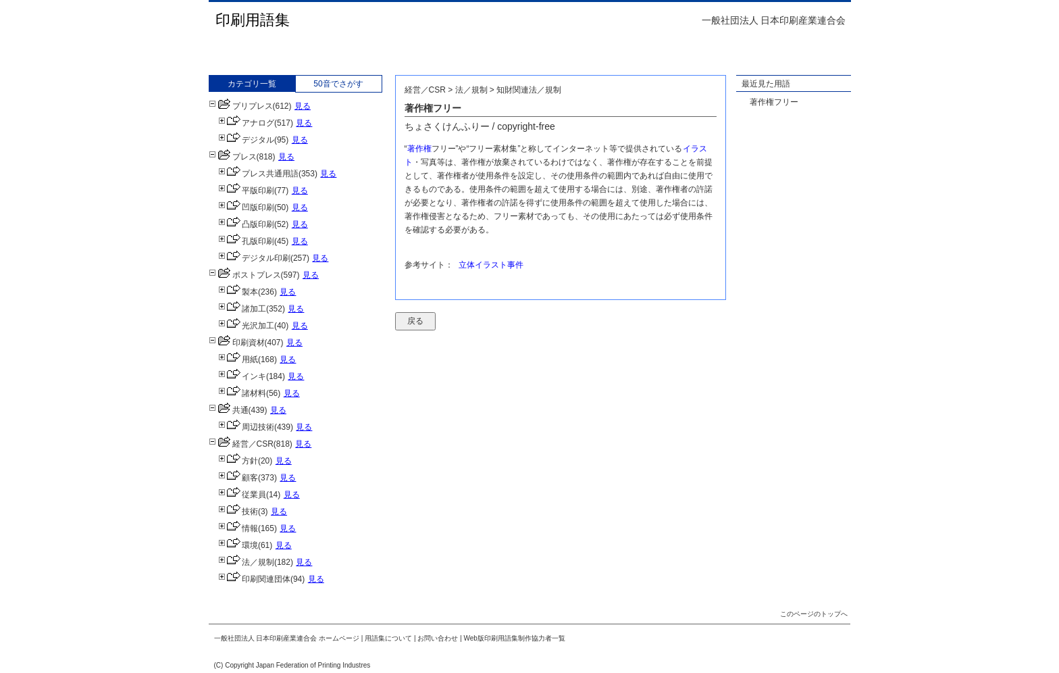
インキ (242, 376)
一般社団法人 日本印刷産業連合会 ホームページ (287, 638)
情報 (238, 528)
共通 (229, 410)
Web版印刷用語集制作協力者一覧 (514, 638)
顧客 (238, 477)
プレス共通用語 (258, 173)
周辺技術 (246, 427)
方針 (238, 461)
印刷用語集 (252, 19)
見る (302, 106)
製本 (238, 292)
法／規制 (246, 562)
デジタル (246, 140)
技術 (238, 511)
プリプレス (241, 106)
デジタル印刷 (254, 258)
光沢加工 (246, 325)
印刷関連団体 (254, 579)
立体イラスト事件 (491, 265)
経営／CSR (241, 444)
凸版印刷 (246, 224)
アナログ (246, 123)
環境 (238, 545)
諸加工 (242, 309)
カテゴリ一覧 (252, 84)
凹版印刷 (246, 207)
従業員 (242, 494)
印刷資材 (237, 342)
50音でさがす (338, 84)
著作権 (419, 148)
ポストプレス (245, 275)
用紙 (238, 359)
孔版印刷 (246, 241)
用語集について (388, 638)
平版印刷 (246, 190)
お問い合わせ (437, 638)
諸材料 (242, 393)
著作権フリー (774, 102)
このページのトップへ (814, 614)
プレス (233, 156)
